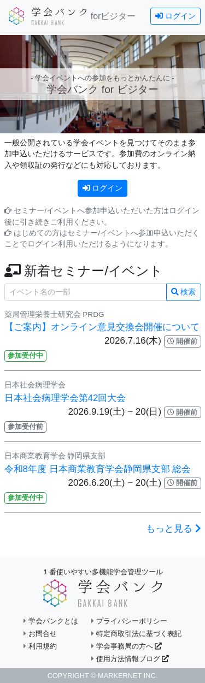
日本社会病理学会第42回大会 (65, 398)
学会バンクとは (51, 621)
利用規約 (40, 646)
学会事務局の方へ (126, 646)
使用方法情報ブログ (130, 659)
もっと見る (173, 528)
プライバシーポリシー (129, 621)
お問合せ (40, 633)
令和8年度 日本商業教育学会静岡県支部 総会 (97, 469)
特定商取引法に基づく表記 (136, 633)
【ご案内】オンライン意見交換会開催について (102, 327)
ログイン (175, 15)
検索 (183, 291)
